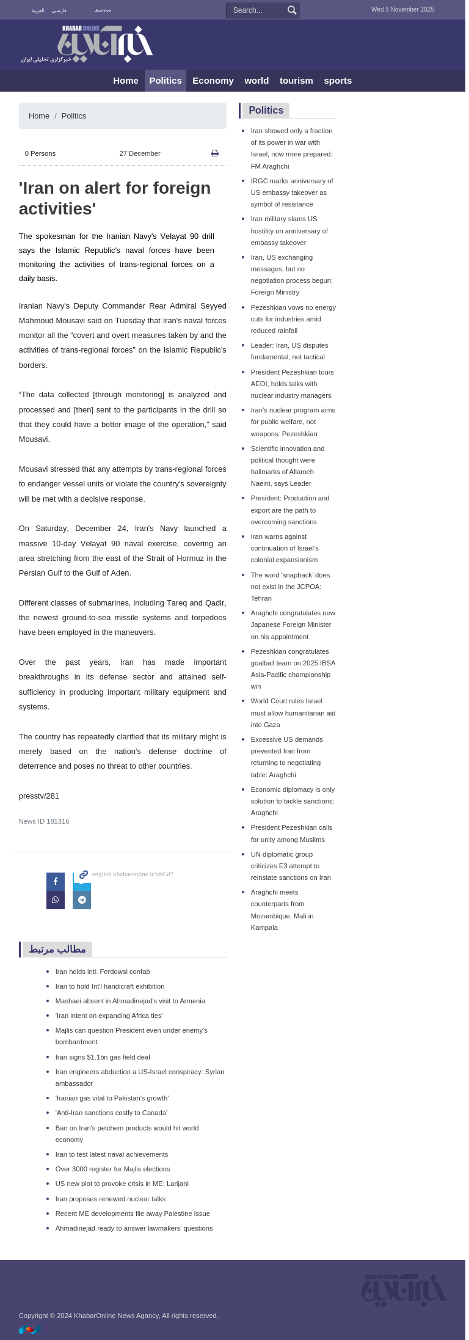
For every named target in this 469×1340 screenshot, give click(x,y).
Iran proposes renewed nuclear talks (112, 1199)
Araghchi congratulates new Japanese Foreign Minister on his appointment (295, 624)
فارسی (61, 10)
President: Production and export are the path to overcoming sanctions (292, 509)
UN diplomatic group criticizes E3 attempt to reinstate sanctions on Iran (293, 866)
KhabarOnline (88, 45)
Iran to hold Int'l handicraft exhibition (112, 986)
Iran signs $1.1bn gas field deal (104, 1057)
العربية (40, 10)
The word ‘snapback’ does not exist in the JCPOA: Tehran (292, 586)
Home (127, 80)
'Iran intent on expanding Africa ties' (111, 1015)
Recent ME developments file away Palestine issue (134, 1213)
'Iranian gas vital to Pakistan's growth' (114, 1098)
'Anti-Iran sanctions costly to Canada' (113, 1112)
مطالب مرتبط (59, 949)
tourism (298, 80)
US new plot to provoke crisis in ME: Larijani (124, 1183)
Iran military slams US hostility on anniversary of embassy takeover (291, 230)
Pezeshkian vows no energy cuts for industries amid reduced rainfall (295, 319)
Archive (105, 10)
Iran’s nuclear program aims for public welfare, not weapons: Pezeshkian (295, 421)
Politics (167, 80)
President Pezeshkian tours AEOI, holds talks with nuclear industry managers (294, 383)
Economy (215, 80)
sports (340, 80)
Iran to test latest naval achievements (113, 1154)
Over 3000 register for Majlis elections (114, 1169)
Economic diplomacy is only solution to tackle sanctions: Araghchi (294, 801)
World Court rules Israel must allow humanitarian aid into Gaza (295, 712)
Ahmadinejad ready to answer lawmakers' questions (136, 1228)
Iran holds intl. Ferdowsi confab (104, 971)
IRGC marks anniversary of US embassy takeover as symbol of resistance (294, 192)
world (259, 80)
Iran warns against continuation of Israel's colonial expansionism (287, 548)
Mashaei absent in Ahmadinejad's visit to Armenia (132, 1001)
